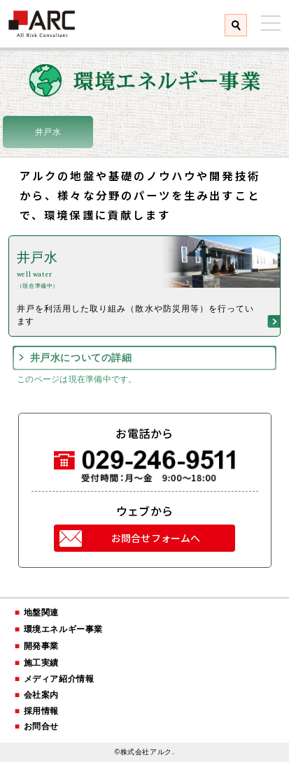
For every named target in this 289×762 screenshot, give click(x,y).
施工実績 (41, 663)
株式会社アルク (42, 23)
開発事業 (41, 646)
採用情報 (41, 711)
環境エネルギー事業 (63, 629)
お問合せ (41, 726)
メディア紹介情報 (59, 679)
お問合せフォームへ (155, 538)
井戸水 (48, 132)
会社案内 (41, 695)
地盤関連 (41, 612)
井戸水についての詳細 (81, 357)
